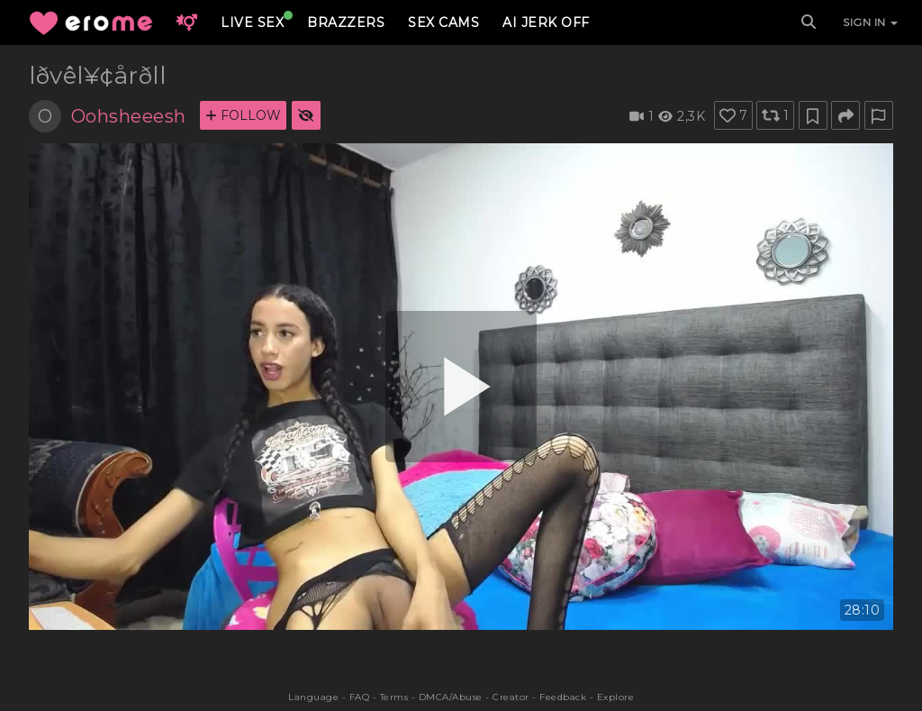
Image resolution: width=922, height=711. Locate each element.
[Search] (808, 22)
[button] (186, 22)
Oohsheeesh (128, 116)
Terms (394, 697)
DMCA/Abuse (451, 697)
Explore (616, 697)
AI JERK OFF (546, 22)
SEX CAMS (443, 22)
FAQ (359, 697)
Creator (511, 697)
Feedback (562, 697)
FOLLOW (243, 115)
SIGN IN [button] (870, 22)
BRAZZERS (345, 22)
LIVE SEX (252, 22)
